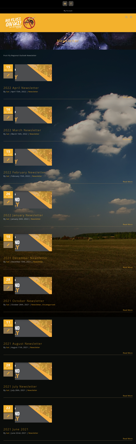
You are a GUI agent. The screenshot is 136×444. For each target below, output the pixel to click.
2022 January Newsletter (23, 215)
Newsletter (33, 91)
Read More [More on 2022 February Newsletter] (128, 181)
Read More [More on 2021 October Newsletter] (128, 310)
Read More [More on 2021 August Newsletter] (128, 353)
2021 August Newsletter (22, 343)
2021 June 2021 (16, 429)
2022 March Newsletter (22, 130)
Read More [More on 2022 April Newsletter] (128, 97)
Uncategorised (48, 304)
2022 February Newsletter (24, 172)
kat (7, 91)
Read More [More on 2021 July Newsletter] (128, 396)
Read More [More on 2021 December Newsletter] (128, 267)
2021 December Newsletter (25, 258)
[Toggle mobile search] (126, 17)
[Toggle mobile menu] (131, 17)
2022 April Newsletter (21, 88)
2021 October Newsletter (23, 301)
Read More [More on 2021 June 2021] (128, 438)
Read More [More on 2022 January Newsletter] (128, 224)
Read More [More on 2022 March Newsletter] (128, 139)
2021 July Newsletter (20, 386)
